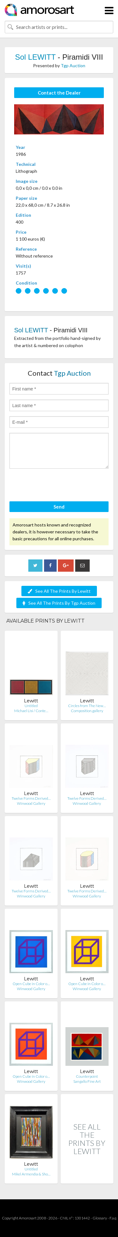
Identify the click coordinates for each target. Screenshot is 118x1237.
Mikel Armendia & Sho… (31, 1174)
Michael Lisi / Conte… (31, 710)
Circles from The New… (87, 705)
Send (59, 507)
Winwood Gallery (31, 803)
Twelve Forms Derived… (31, 798)
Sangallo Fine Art (87, 1081)
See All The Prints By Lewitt (59, 591)
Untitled (31, 705)
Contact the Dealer (59, 92)
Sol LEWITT (35, 57)
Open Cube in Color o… (31, 983)
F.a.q (113, 1218)
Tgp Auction (73, 65)
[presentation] (57, 486)
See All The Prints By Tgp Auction (59, 603)
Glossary (100, 1218)
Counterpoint (87, 1076)
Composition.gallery (87, 710)
